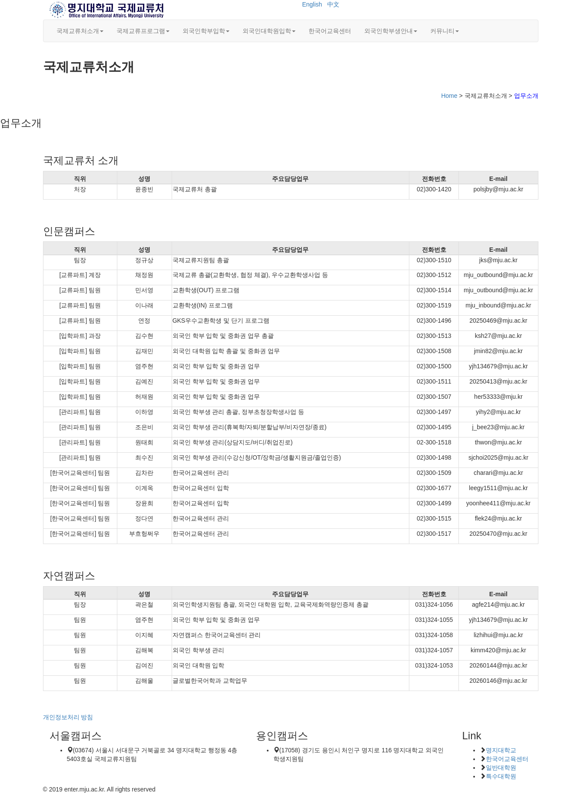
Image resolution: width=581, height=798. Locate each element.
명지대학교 (501, 750)
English (312, 4)
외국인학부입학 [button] (206, 30)
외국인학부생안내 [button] (390, 30)
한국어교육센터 (330, 30)
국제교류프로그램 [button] (142, 30)
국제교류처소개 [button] (79, 30)
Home (449, 95)
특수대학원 (501, 776)
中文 (333, 4)
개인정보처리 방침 (68, 717)
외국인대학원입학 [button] (268, 30)
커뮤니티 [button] (444, 30)
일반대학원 (501, 767)
